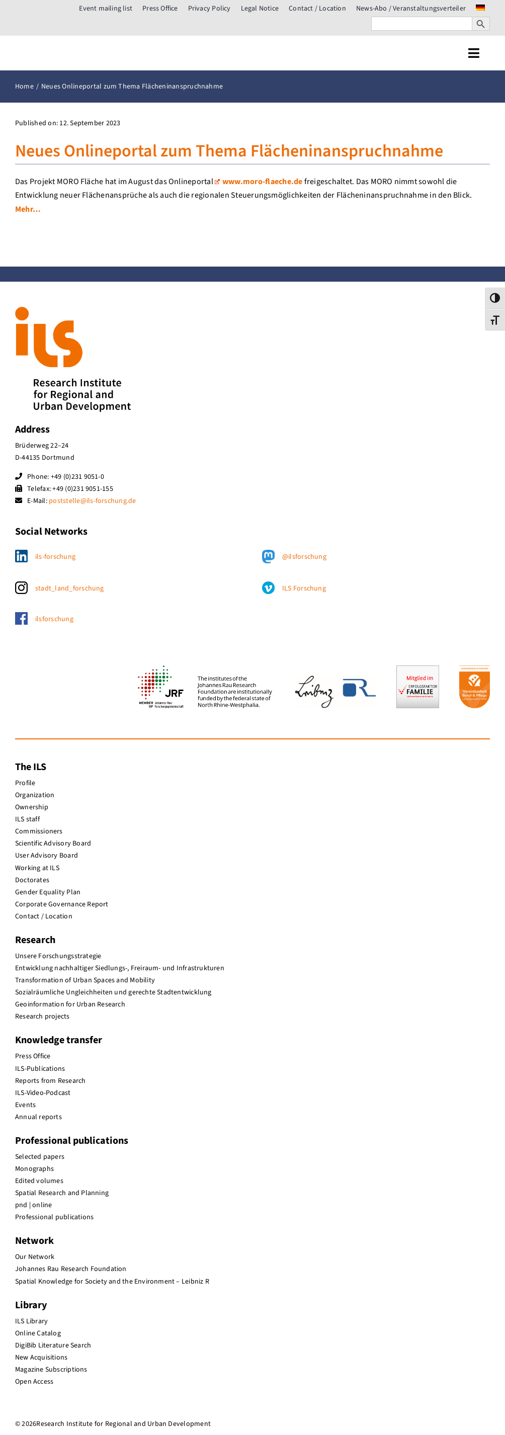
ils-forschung (55, 557)
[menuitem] (480, 9)
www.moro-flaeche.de (258, 181)
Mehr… (28, 209)
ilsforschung (54, 619)
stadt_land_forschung (69, 588)
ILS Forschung (304, 588)
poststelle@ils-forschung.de (92, 501)
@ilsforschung (304, 557)
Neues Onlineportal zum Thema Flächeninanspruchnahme (229, 151)
